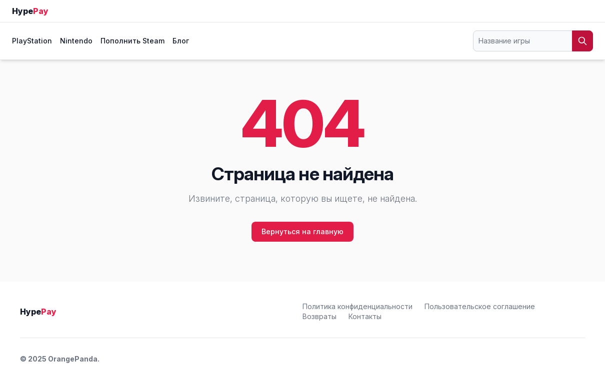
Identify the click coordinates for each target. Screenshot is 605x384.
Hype (30, 11)
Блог (180, 40)
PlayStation (32, 40)
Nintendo (76, 40)
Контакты (365, 316)
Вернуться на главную (303, 231)
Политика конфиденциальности (357, 306)
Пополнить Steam (132, 40)
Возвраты (319, 316)
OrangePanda (73, 359)
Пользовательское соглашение (479, 306)
